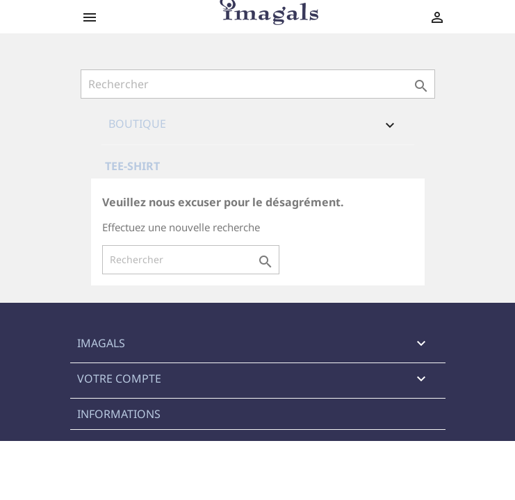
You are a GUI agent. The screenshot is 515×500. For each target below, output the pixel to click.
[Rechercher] (258, 84)
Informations (119, 414)
